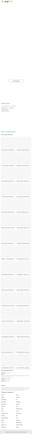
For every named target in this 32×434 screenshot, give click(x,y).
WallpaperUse (19, 408)
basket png (13, 105)
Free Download (16, 81)
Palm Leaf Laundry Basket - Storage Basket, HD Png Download (14, 352)
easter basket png (5, 105)
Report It (3, 131)
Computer (18, 420)
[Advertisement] (16, 15)
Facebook (3, 427)
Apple (2, 397)
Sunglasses (3, 399)
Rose (2, 411)
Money (17, 427)
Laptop (17, 404)
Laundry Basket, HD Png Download (9, 336)
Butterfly (18, 397)
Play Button (3, 404)
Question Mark (19, 424)
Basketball (3, 401)
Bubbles (3, 406)
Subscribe (18, 401)
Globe (2, 420)
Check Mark (18, 413)
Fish (17, 417)
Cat (17, 399)
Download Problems (10, 131)
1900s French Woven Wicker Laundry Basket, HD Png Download (15, 289)
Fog (17, 406)
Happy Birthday (4, 417)
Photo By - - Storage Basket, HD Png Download (11, 258)
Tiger (2, 408)
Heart (2, 395)
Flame (17, 395)
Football (3, 415)
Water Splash (19, 422)
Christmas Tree (4, 413)
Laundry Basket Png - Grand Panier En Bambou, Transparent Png (15, 367)
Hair (17, 415)
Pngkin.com (3, 424)
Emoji (17, 411)
